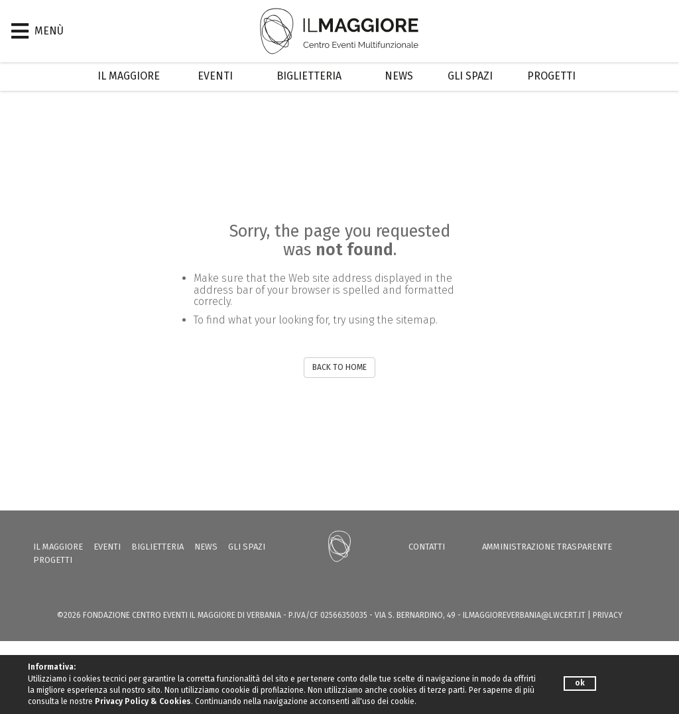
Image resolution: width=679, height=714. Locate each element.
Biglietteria (309, 76)
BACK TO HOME (339, 367)
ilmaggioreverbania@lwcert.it (524, 615)
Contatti (426, 547)
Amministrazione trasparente (547, 547)
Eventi (215, 76)
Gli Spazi (470, 76)
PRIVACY (608, 615)
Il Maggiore (128, 76)
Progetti (551, 76)
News (399, 76)
